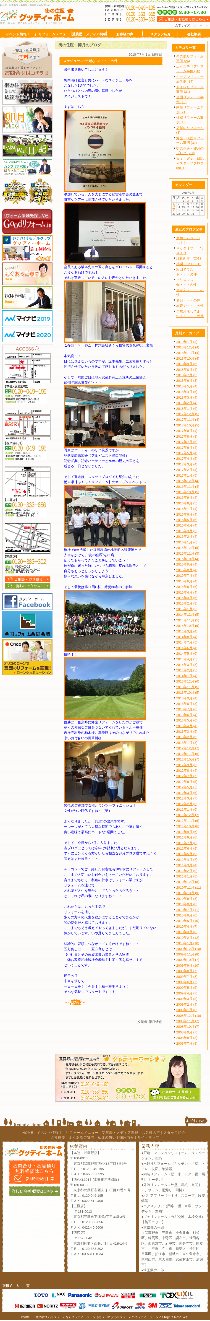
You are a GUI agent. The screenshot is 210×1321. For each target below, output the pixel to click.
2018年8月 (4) (186, 369)
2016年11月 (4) (187, 486)
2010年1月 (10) (187, 943)
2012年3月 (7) (186, 798)
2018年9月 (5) (186, 364)
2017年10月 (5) (187, 425)
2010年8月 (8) (186, 904)
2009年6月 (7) (186, 982)
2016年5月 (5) (186, 520)
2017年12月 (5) (187, 414)
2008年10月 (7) (187, 1026)
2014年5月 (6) (186, 653)
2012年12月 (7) (187, 748)
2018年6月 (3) (186, 380)
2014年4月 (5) (186, 659)
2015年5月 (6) (186, 587)
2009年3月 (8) (186, 999)
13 (174, 207)
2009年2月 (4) (186, 1004)
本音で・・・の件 (190, 306)
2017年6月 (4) (186, 447)
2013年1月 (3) (186, 743)
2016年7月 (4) (186, 509)
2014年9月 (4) (186, 631)
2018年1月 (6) (186, 408)
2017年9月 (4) (186, 431)
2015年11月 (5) (187, 553)
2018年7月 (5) (186, 375)
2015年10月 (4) (187, 559)
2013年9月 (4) (186, 698)
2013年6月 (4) (186, 715)
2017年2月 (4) (186, 470)
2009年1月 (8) (186, 1010)
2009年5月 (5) (186, 987)
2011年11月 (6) (187, 821)
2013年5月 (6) (186, 720)
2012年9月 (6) (186, 765)
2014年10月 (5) (187, 626)
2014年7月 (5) (186, 642)
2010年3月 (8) (186, 932)
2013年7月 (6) (186, 709)
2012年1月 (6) (186, 809)
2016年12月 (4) (187, 481)
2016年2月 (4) (186, 536)
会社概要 (58, 1137)
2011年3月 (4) (186, 865)
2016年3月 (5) (186, 531)
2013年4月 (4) (186, 726)
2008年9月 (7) (186, 1032)
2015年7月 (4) (186, 575)
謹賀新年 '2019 (188, 258)
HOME (27, 1132)
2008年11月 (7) (187, 1021)
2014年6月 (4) (186, 648)
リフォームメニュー (82, 1132)
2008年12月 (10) (188, 1015)
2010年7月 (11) (187, 910)
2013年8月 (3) (186, 704)
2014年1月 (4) (186, 676)
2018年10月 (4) (187, 358)
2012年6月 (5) (186, 782)
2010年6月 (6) (186, 915)
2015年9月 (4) (186, 564)
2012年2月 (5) (186, 804)
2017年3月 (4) (186, 464)
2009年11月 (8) (187, 954)
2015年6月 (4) (186, 581)
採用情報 (126, 1137)
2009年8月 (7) (186, 971)
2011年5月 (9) (186, 854)
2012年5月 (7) (186, 787)
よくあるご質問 (81, 1137)
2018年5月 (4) (186, 386)
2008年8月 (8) (186, 1038)
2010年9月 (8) (186, 899)
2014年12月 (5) (187, 614)
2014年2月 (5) (186, 670)
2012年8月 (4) (186, 770)
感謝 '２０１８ (188, 264)
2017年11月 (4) (187, 419)
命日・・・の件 (188, 300)
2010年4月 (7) (186, 926)
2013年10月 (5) (187, 692)
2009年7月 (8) (186, 976)
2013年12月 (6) (187, 681)
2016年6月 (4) (186, 514)
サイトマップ (148, 1137)
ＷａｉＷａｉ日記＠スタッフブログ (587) (190, 163)
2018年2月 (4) (186, 403)
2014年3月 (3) (186, 665)
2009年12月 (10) (188, 949)
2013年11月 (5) (187, 687)
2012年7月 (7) (186, 776)
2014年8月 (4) (186, 637)
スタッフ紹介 (174, 1132)
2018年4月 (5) (186, 392)
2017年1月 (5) (186, 475)
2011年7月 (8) (186, 843)
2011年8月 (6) (186, 837)
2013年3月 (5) (186, 731)
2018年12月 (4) (187, 347)
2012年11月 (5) (187, 754)
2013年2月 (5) (186, 737)
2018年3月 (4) (186, 397)
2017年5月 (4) (186, 453)
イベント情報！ (49, 1132)
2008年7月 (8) (186, 1043)
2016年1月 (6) (186, 542)
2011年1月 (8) (186, 876)
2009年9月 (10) (187, 965)
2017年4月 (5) (186, 458)
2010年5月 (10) (187, 921)
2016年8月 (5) (186, 503)
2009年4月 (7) (186, 993)
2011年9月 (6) (186, 832)
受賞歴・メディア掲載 (120, 1132)
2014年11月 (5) (187, 620)
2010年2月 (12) (187, 937)
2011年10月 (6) (187, 826)
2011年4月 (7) (186, 860)
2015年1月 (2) (186, 609)
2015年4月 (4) (186, 592)
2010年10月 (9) (187, 893)
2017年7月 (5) (186, 442)
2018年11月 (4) (187, 353)
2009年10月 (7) (187, 960)
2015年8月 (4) (186, 570)
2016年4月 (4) (186, 525)
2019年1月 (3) (186, 342)
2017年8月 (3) (186, 436)
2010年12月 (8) (187, 882)
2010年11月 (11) (188, 887)
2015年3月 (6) (186, 598)
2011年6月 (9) (186, 848)
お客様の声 (151, 1132)
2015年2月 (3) (186, 603)
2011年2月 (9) (186, 871)
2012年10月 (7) (187, 759)
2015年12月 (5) (187, 548)
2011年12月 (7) (187, 815)
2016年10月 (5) (187, 492)
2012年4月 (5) (186, 793)
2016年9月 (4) (186, 497)
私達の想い (107, 1137)
